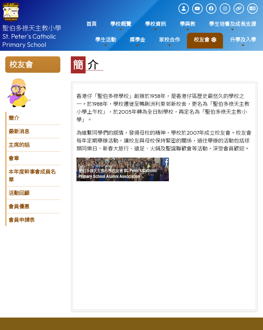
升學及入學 (243, 42)
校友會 (202, 42)
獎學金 (137, 42)
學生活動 (105, 42)
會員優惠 (19, 206)
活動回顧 (19, 193)
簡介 (14, 118)
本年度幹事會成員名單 (32, 175)
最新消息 (19, 131)
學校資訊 (155, 26)
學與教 (187, 26)
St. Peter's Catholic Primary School (29, 40)
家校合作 (169, 42)
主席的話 (19, 145)
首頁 (91, 24)
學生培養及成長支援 (232, 26)
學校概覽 (120, 26)
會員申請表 (22, 220)
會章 (14, 158)
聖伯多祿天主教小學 (31, 28)
